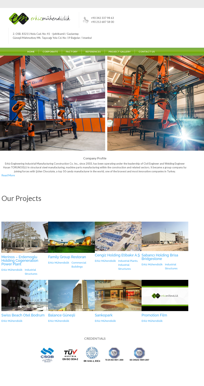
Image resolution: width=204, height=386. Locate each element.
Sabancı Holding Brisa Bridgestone (160, 257)
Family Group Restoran (67, 257)
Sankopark (104, 315)
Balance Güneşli (61, 315)
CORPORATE (50, 51)
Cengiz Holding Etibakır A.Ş (117, 255)
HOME (31, 51)
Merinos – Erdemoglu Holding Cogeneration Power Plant (19, 260)
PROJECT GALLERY (120, 51)
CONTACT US (147, 51)
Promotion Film (154, 315)
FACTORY (72, 51)
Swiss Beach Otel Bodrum (23, 315)
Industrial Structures (31, 271)
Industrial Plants (128, 260)
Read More (8, 175)
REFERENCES (93, 51)
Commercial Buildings (79, 264)
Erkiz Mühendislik (11, 269)
